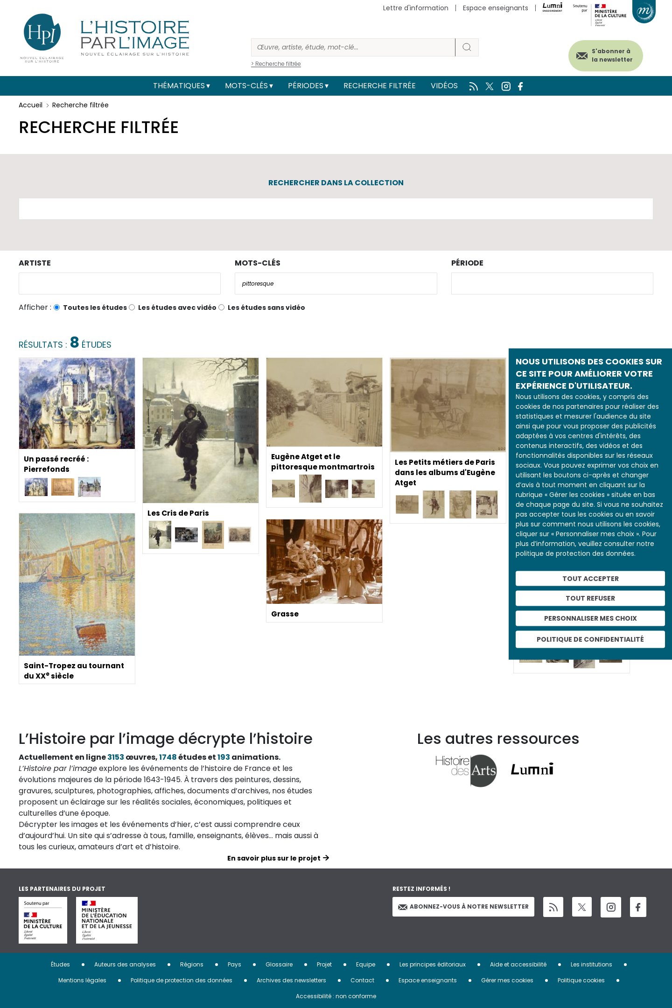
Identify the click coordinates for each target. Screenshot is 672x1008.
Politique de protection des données (181, 980)
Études (60, 964)
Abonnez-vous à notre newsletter (463, 906)
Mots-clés (246, 85)
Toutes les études (95, 307)
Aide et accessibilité (518, 964)
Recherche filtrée (379, 85)
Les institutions (591, 964)
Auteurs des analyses (125, 964)
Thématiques (179, 85)
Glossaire (279, 964)
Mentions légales (82, 980)
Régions (191, 964)
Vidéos (444, 85)
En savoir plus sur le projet (274, 858)
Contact (362, 980)
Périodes (305, 85)
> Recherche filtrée (276, 64)
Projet (324, 964)
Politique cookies (581, 980)
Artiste (35, 263)
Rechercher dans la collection (336, 182)
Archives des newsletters (291, 980)
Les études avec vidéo (177, 307)
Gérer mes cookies (507, 980)
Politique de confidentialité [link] (590, 639)
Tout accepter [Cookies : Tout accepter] (590, 578)
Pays (234, 964)
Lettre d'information (415, 8)
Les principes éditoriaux (432, 964)
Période (467, 263)
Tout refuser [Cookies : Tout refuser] (590, 598)
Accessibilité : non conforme (336, 996)
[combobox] (120, 283)
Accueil (30, 105)
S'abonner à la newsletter (608, 55)
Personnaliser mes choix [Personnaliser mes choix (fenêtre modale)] (590, 618)
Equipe (365, 964)
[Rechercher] (353, 47)
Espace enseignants (495, 8)
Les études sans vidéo (266, 307)
